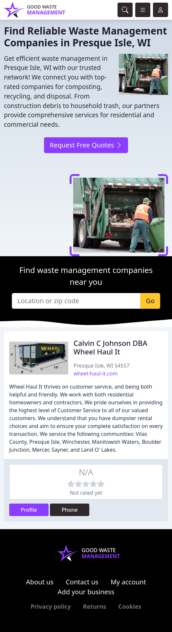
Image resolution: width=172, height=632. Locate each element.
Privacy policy (51, 606)
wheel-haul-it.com (96, 373)
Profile (29, 509)
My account (128, 581)
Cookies (129, 606)
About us (40, 581)
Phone (70, 509)
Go (150, 300)
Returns (94, 606)
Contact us (82, 581)
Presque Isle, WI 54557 (101, 365)
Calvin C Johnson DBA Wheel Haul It (110, 347)
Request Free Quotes (86, 145)
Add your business (86, 591)
